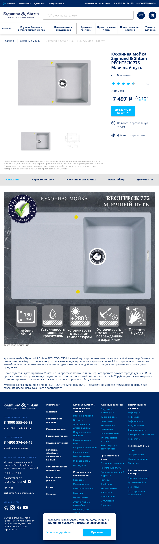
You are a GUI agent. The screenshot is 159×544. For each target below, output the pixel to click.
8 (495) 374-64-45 (18, 442)
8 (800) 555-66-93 (18, 422)
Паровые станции (138, 459)
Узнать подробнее (59, 532)
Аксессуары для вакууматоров (109, 447)
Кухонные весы (109, 417)
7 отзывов (117, 91)
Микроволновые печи (82, 441)
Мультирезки (80, 497)
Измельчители (81, 484)
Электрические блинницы (109, 490)
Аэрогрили (106, 505)
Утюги (131, 450)
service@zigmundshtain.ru (17, 428)
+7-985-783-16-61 (13, 482)
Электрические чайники (141, 434)
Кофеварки (134, 412)
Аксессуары (79, 465)
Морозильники (81, 456)
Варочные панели (83, 415)
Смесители (134, 487)
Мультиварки (108, 500)
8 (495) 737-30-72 (13, 478)
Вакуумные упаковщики (107, 411)
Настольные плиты (111, 467)
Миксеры (78, 493)
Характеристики (43, 179)
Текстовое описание (18, 345)
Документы (145, 179)
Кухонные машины (83, 488)
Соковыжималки (137, 430)
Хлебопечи (106, 484)
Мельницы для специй (81, 511)
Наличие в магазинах (81, 179)
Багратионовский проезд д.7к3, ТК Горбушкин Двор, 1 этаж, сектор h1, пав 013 (21, 465)
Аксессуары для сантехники (136, 493)
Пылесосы (133, 463)
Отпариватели (136, 454)
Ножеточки (107, 421)
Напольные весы (110, 433)
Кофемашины (135, 421)
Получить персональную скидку (133, 125)
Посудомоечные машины (82, 434)
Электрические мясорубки (81, 503)
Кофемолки (134, 417)
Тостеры (105, 480)
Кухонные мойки (137, 482)
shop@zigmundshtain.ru (16, 448)
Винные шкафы (81, 460)
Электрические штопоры (109, 439)
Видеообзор (116, 179)
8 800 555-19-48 (146, 3)
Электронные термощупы (108, 427)
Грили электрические (112, 463)
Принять (97, 532)
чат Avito (8, 487)
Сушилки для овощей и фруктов (112, 474)
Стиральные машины (85, 447)
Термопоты (134, 439)
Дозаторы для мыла (138, 478)
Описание (12, 179)
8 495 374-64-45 (124, 3)
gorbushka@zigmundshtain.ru (19, 493)
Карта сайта (10, 529)
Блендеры (78, 480)
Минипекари (108, 496)
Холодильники (81, 452)
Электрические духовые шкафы (81, 426)
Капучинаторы (136, 425)
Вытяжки (78, 420)
